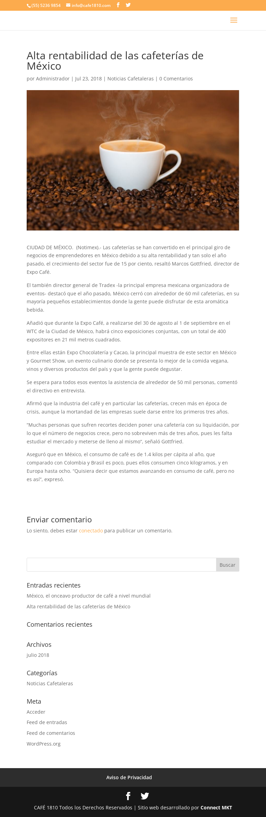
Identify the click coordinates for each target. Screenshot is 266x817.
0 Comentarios (176, 78)
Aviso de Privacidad (129, 777)
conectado (91, 530)
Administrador (53, 78)
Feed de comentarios (51, 733)
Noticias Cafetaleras (130, 78)
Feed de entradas (47, 722)
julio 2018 (38, 655)
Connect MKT (216, 807)
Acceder (36, 712)
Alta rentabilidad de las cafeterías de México (78, 606)
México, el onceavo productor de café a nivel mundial (89, 595)
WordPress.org (44, 743)
